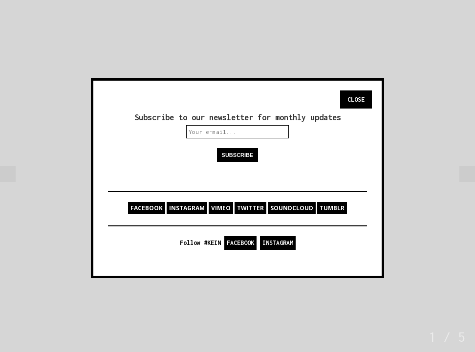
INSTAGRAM (187, 208)
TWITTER (250, 208)
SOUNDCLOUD (291, 208)
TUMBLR (332, 208)
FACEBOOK (146, 208)
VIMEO (221, 208)
